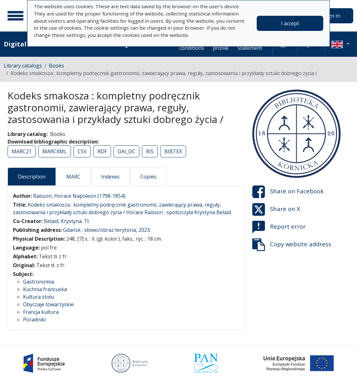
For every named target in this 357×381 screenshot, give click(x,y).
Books (56, 65)
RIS (150, 151)
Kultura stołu (38, 296)
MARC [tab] (73, 176)
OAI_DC (126, 151)
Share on (288, 191)
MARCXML (54, 151)
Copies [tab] (148, 176)
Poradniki (34, 319)
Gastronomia (38, 281)
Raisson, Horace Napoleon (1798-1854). (79, 195)
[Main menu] (15, 16)
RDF (102, 151)
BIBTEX (173, 151)
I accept (290, 23)
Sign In (332, 15)
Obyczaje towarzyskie (48, 304)
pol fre (49, 247)
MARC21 (22, 151)
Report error (279, 227)
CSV (82, 151)
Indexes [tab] (110, 176)
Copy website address (291, 244)
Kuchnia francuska (45, 289)
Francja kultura (41, 311)
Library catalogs (23, 65)
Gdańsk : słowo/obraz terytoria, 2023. (107, 229)
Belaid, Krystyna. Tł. (67, 221)
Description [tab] (31, 176)
